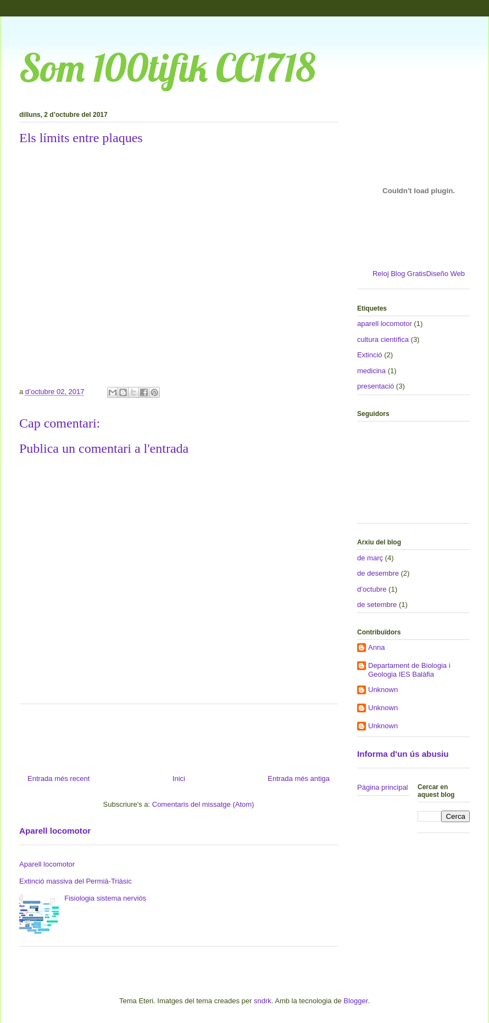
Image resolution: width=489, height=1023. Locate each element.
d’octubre (371, 589)
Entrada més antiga (299, 778)
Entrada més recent (58, 778)
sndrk (262, 1001)
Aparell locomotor (55, 830)
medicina (371, 371)
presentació (375, 386)
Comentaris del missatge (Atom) (203, 804)
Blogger (355, 1001)
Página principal (382, 787)
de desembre (378, 573)
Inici (179, 778)
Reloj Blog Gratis (399, 273)
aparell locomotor (384, 323)
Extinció (369, 355)
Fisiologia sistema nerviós (105, 898)
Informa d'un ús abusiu (403, 753)
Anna (376, 647)
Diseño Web (445, 273)
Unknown (383, 689)
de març (370, 558)
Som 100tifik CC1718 (167, 67)
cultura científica (383, 339)
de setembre (377, 604)
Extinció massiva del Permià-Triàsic (75, 881)
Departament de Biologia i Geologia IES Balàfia (409, 669)
